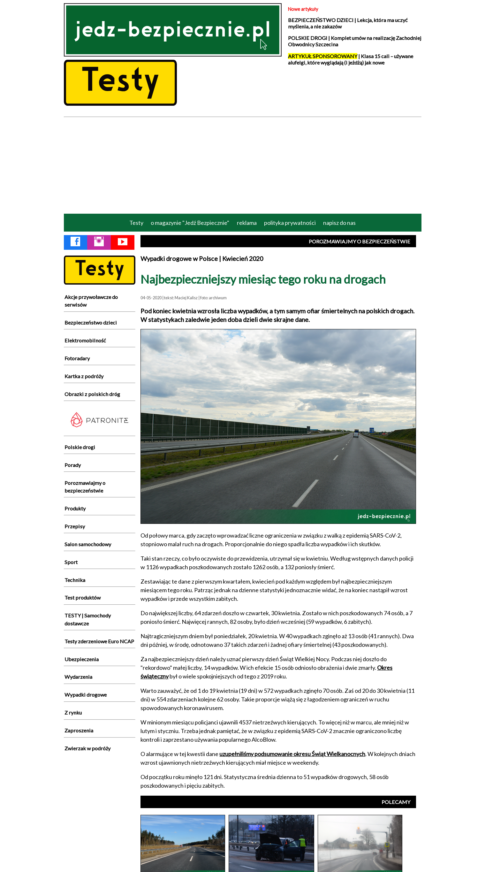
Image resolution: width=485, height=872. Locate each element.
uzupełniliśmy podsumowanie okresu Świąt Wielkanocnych (292, 753)
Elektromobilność (85, 340)
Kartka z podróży (83, 376)
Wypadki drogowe (85, 695)
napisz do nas (339, 222)
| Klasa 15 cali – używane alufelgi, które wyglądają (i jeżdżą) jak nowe (350, 59)
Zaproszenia (78, 730)
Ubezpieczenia (81, 659)
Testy (136, 222)
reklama (247, 222)
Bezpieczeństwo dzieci (90, 322)
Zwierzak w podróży (87, 748)
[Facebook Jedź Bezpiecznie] (75, 242)
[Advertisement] (242, 165)
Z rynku (73, 712)
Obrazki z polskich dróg (92, 394)
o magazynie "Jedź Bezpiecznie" (190, 222)
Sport (71, 562)
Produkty (75, 508)
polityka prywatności (290, 222)
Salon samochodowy (87, 544)
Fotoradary (77, 358)
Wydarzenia (78, 677)
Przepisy (74, 526)
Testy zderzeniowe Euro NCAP (99, 641)
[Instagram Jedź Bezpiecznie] (99, 242)
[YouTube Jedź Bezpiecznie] (122, 242)
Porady (72, 465)
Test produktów (82, 597)
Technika (74, 580)
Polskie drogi (79, 447)
